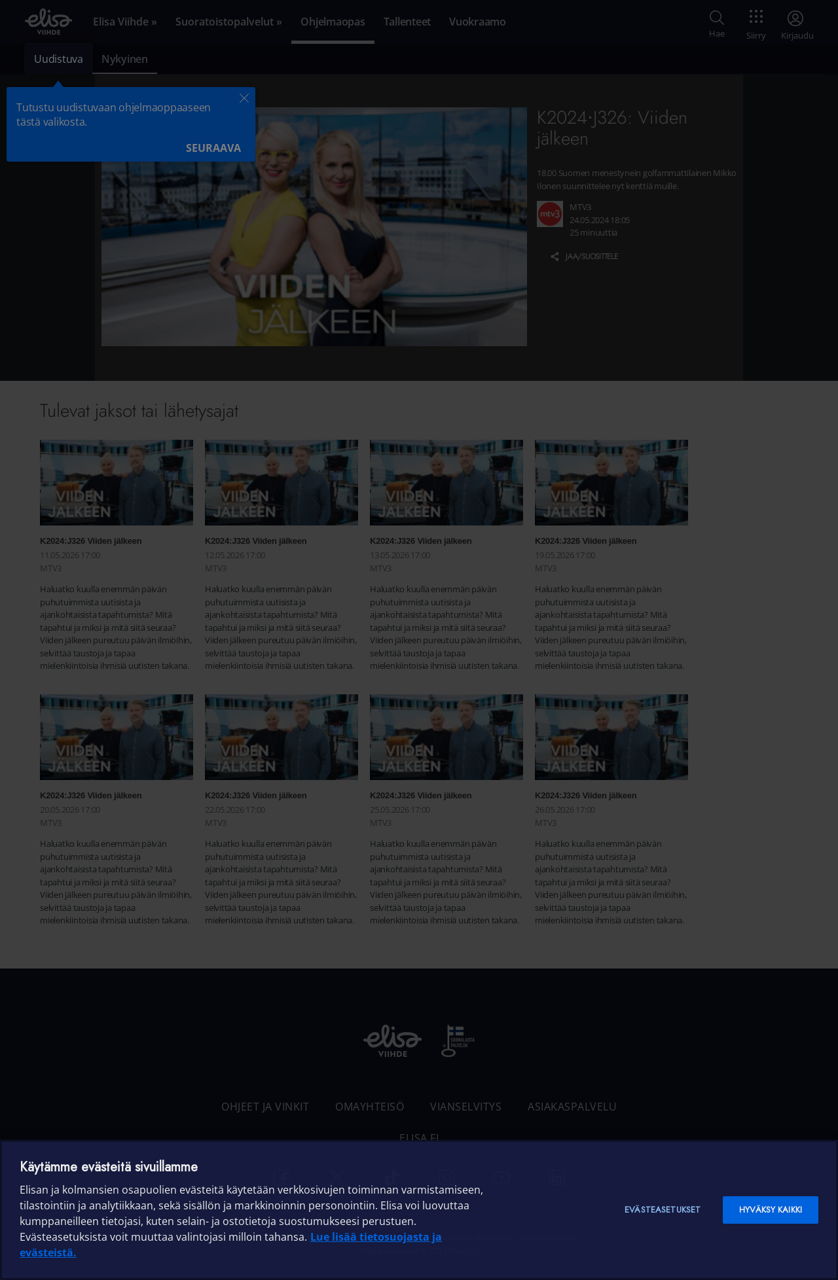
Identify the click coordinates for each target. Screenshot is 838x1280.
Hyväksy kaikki (770, 1209)
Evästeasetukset (663, 1209)
